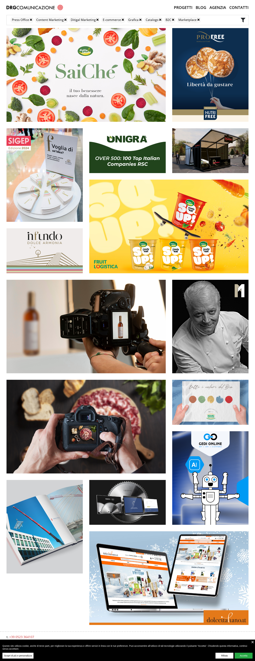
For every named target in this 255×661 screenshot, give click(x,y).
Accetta (244, 655)
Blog (201, 7)
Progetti (183, 7)
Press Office (20, 20)
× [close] (252, 642)
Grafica (133, 20)
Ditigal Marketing (83, 20)
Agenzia (217, 7)
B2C (168, 20)
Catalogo (152, 20)
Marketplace (187, 20)
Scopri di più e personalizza (18, 655)
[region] (127, 650)
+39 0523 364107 (21, 637)
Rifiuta (224, 655)
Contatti (238, 7)
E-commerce (112, 20)
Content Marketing (50, 20)
